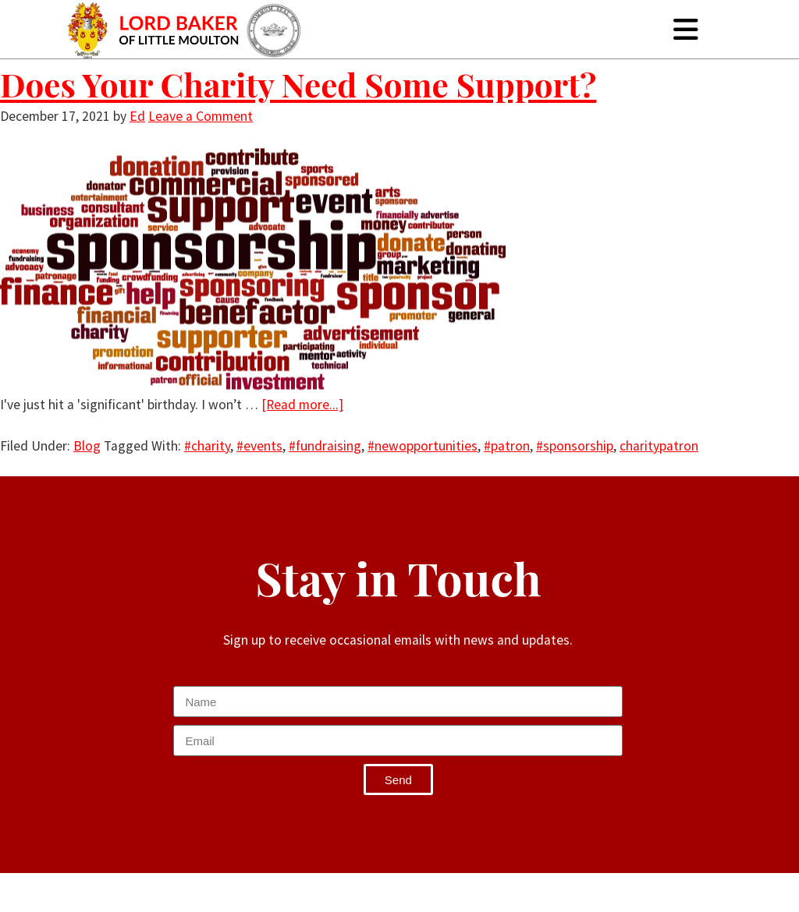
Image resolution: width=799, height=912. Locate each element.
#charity (207, 445)
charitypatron (659, 445)
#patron (507, 445)
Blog (87, 445)
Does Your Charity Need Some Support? (298, 84)
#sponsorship (574, 445)
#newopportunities (423, 445)
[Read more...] (302, 404)
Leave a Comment (200, 116)
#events (259, 445)
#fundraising (325, 445)
